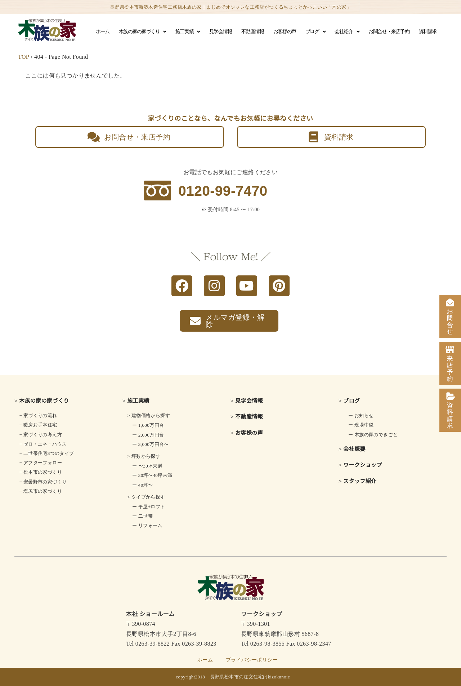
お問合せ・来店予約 (388, 31)
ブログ (315, 32)
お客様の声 (284, 31)
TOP (23, 57)
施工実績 (187, 32)
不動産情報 (252, 31)
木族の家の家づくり (142, 32)
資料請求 (428, 31)
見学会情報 (220, 31)
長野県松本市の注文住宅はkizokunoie (250, 677)
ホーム (102, 31)
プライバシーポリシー (252, 660)
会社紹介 (347, 32)
